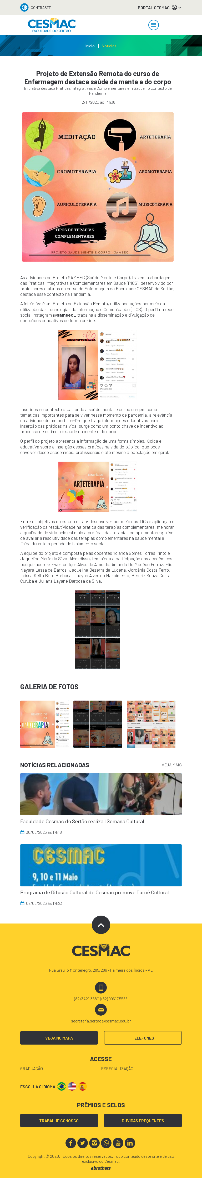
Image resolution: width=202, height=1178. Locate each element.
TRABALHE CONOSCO (59, 1120)
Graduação (31, 1068)
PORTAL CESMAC (160, 7)
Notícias (109, 45)
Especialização (117, 1068)
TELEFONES (143, 1037)
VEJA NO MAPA (59, 1037)
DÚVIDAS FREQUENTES (143, 1120)
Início (90, 45)
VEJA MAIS (172, 764)
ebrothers (101, 1168)
